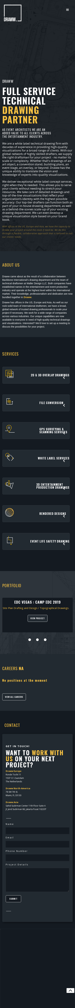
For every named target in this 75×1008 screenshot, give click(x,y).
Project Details (17, 864)
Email (10, 837)
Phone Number (17, 851)
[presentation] (2, 634)
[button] (67, 10)
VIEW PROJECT (37, 618)
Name (10, 824)
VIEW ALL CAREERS (14, 696)
